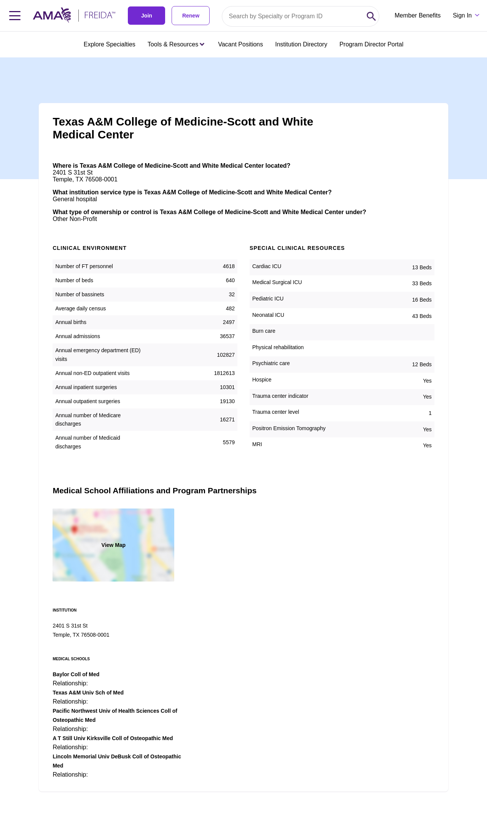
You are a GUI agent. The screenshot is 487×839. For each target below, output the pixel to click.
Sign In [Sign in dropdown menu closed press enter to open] (462, 15)
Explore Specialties (109, 44)
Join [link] (146, 16)
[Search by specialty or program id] (293, 16)
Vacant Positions (240, 44)
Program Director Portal (371, 44)
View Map (114, 545)
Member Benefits (418, 15)
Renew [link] (190, 16)
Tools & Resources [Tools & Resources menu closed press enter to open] (176, 44)
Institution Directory (301, 44)
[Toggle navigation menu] (15, 15)
